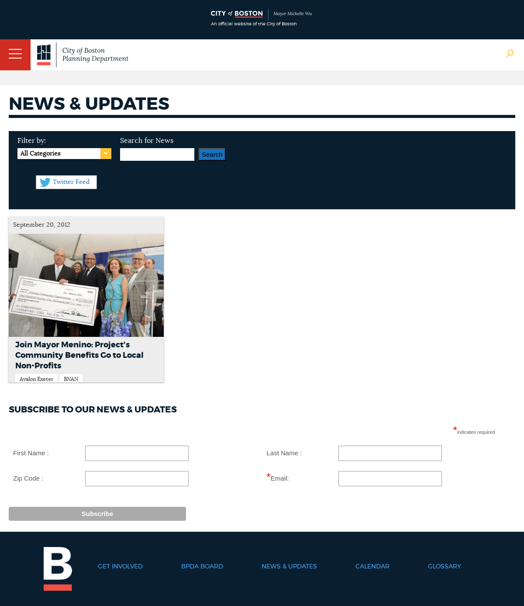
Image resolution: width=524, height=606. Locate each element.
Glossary (444, 567)
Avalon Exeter (36, 379)
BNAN (71, 379)
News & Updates (289, 567)
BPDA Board (202, 567)
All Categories (40, 154)
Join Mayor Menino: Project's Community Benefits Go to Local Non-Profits (79, 355)
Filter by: (31, 140)
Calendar (372, 567)
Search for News (146, 140)
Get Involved (120, 567)
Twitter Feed (71, 182)
